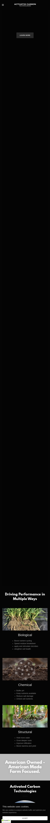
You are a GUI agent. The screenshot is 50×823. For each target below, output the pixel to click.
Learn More (25, 35)
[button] (4, 5)
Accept (25, 818)
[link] (25, 5)
